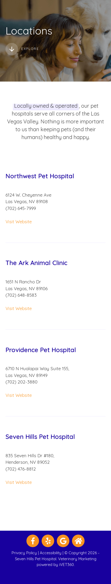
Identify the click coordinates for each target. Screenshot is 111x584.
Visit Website (18, 222)
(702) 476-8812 (20, 469)
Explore (22, 49)
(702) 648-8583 (21, 295)
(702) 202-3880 (21, 382)
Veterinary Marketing (77, 559)
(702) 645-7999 (20, 209)
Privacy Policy (24, 553)
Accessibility (51, 553)
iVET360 (66, 565)
